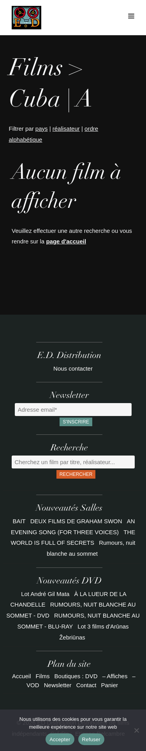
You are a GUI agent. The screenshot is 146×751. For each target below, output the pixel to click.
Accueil (21, 676)
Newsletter (58, 685)
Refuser (91, 739)
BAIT (19, 521)
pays (41, 128)
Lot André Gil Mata (45, 594)
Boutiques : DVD (76, 676)
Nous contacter (73, 368)
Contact (86, 685)
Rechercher (76, 474)
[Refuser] (136, 730)
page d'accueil (66, 241)
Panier (109, 685)
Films (43, 676)
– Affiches (115, 676)
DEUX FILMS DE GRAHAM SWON (77, 521)
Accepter (59, 739)
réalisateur (66, 128)
